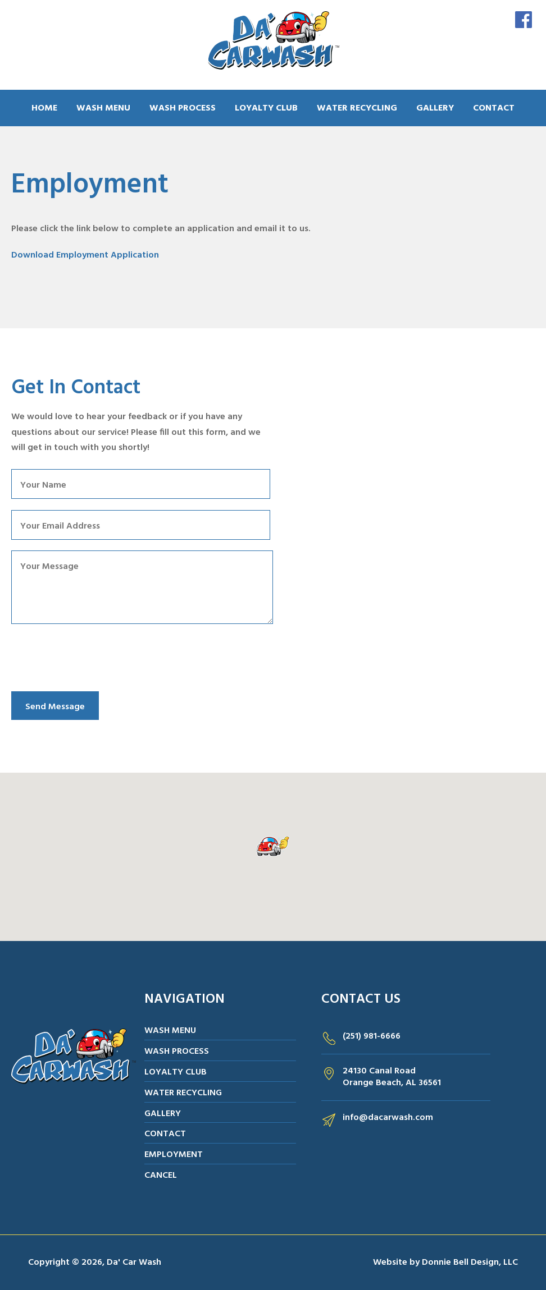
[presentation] (96, 659)
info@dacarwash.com (388, 1117)
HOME (44, 108)
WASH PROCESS (182, 108)
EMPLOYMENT (173, 1154)
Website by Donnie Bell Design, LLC (445, 1262)
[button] (273, 846)
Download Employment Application (85, 255)
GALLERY (435, 108)
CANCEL (160, 1175)
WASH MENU (103, 108)
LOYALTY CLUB (266, 108)
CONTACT (494, 108)
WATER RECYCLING (357, 108)
